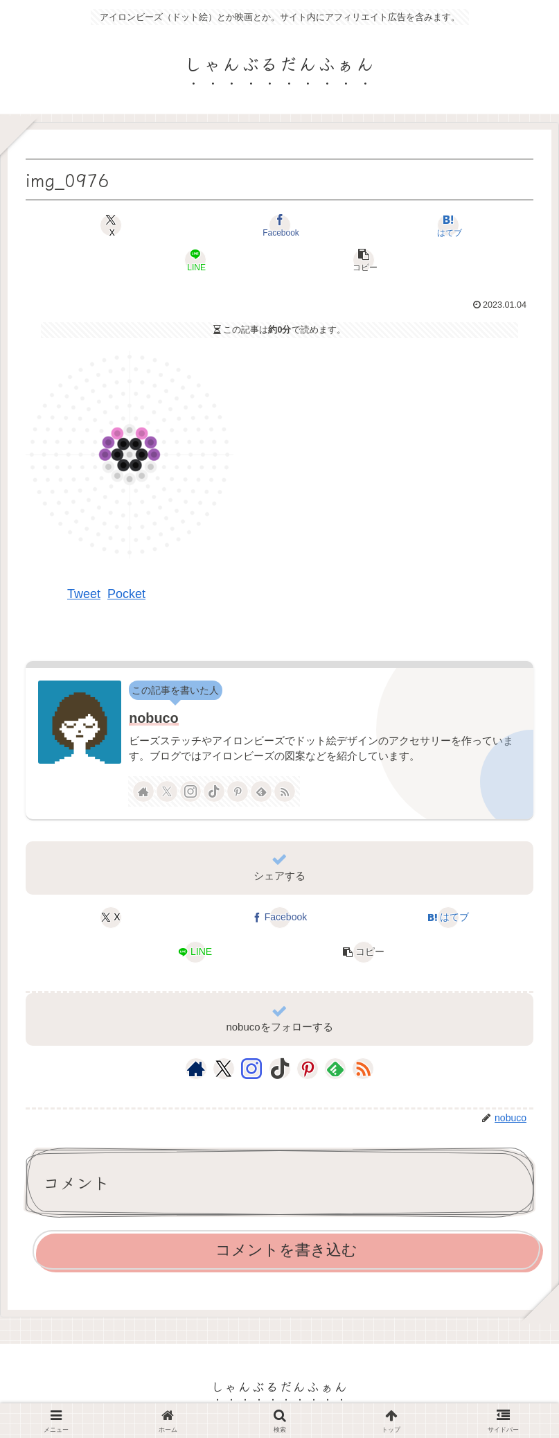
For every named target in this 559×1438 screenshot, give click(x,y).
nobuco (153, 718)
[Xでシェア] (110, 225)
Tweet (83, 594)
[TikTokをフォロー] (214, 791)
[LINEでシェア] (195, 260)
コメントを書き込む (286, 1250)
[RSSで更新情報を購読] (285, 791)
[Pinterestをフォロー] (238, 791)
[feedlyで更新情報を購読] (261, 791)
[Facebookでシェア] (279, 225)
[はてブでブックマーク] (448, 225)
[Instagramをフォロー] (190, 791)
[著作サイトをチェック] (143, 791)
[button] (363, 260)
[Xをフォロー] (167, 791)
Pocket (126, 594)
